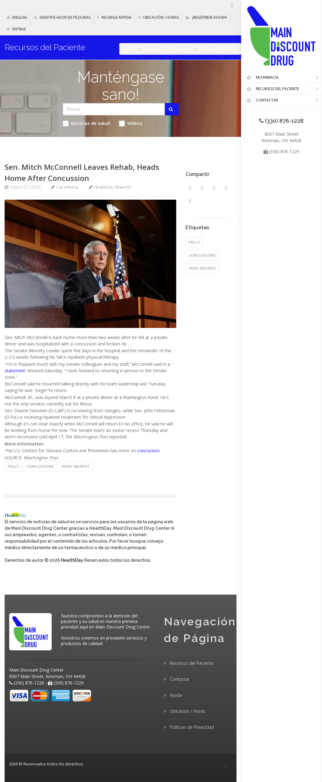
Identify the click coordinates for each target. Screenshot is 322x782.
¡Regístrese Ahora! (206, 17)
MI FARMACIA (262, 77)
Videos (130, 123)
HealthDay (72, 560)
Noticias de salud (86, 123)
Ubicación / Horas (158, 17)
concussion (148, 450)
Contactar (179, 679)
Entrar (16, 29)
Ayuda (175, 695)
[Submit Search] (172, 109)
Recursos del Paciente (167, 49)
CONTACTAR (262, 100)
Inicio (130, 49)
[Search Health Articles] (114, 109)
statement (15, 370)
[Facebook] (225, 766)
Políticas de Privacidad (191, 727)
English (17, 17)
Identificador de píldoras (62, 17)
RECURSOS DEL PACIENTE (272, 89)
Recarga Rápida (114, 17)
